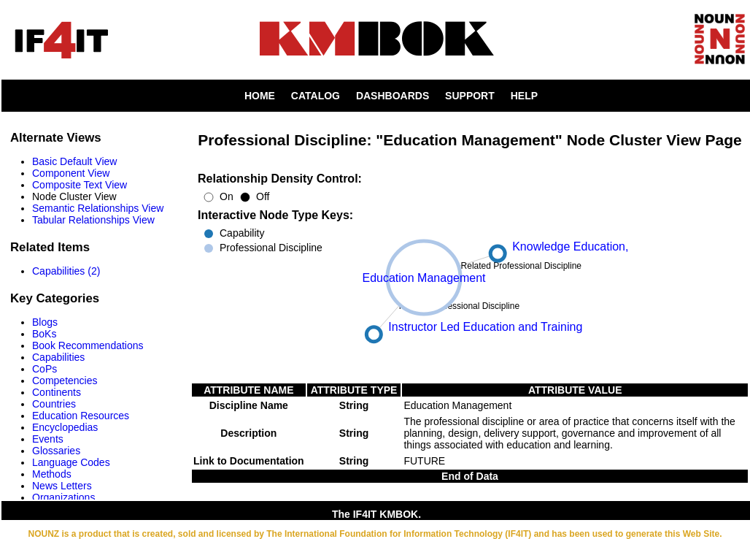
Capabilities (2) (66, 271)
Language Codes (71, 462)
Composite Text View (79, 185)
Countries (54, 404)
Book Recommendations (88, 345)
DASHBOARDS (392, 96)
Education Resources (80, 415)
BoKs (44, 334)
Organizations (63, 497)
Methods (51, 474)
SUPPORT (470, 96)
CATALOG (315, 96)
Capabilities (58, 357)
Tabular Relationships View (93, 220)
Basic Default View (74, 161)
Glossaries (56, 450)
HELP (524, 96)
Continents (56, 392)
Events (47, 439)
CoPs (44, 369)
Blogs (45, 322)
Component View (70, 173)
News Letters (62, 486)
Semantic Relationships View (97, 208)
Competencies (65, 380)
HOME (259, 96)
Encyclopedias (65, 427)
